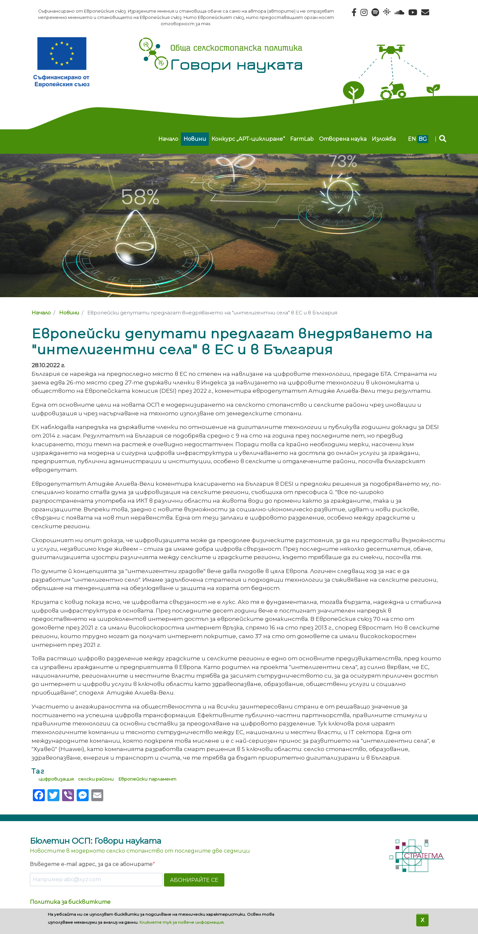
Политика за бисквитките (70, 902)
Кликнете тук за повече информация (181, 922)
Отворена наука (342, 139)
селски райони (96, 779)
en (412, 139)
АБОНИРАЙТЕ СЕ (194, 880)
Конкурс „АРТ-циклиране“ (248, 139)
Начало (168, 139)
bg (423, 139)
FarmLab (302, 139)
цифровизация (56, 779)
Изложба (384, 139)
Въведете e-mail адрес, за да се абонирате (91, 864)
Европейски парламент (147, 779)
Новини (195, 139)
